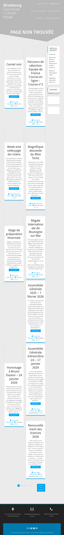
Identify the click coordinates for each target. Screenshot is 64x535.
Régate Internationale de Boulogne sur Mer (35, 228)
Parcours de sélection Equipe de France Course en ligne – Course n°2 (35, 73)
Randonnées (54, 3)
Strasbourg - (12, 11)
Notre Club (43, 3)
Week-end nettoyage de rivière (14, 150)
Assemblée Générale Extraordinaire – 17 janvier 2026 (36, 357)
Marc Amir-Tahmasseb (13, 103)
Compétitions (54, 11)
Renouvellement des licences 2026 (35, 431)
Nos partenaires (52, 18)
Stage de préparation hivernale (14, 234)
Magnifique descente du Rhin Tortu (35, 152)
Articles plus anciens (41, 487)
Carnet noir (14, 64)
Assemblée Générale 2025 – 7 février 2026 (35, 291)
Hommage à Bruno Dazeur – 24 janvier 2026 (14, 375)
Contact (40, 18)
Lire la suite (14, 96)
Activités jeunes (38, 11)
